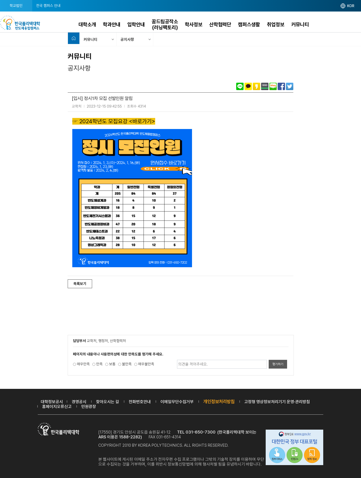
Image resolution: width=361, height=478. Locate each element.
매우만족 (83, 364)
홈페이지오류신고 (57, 406)
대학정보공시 (52, 401)
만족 (99, 364)
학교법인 (16, 5)
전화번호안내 (140, 401)
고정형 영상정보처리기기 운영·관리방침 (277, 401)
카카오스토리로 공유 (256, 86)
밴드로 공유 (264, 86)
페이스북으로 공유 (281, 86)
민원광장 (88, 406)
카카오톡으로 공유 (248, 86)
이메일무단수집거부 (177, 401)
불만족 (127, 364)
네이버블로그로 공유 (273, 86)
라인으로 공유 (240, 86)
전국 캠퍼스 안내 (48, 5)
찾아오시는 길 (107, 401)
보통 (112, 364)
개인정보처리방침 (219, 401)
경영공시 (79, 401)
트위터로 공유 (289, 86)
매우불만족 (146, 364)
